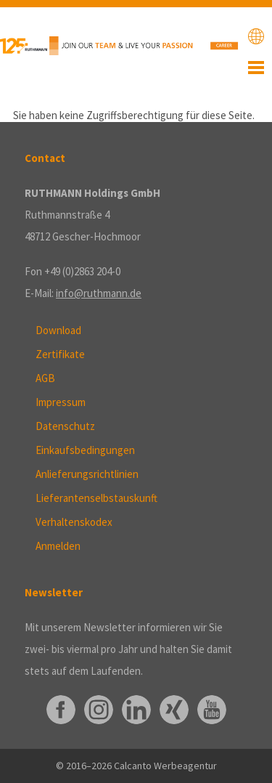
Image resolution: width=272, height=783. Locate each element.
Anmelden (58, 546)
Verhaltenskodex (74, 522)
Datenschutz (65, 426)
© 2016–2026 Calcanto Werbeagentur (136, 765)
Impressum (61, 402)
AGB (45, 378)
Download (58, 330)
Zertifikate (60, 354)
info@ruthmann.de (98, 293)
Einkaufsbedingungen (85, 450)
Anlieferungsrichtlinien (87, 474)
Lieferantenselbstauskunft (96, 498)
